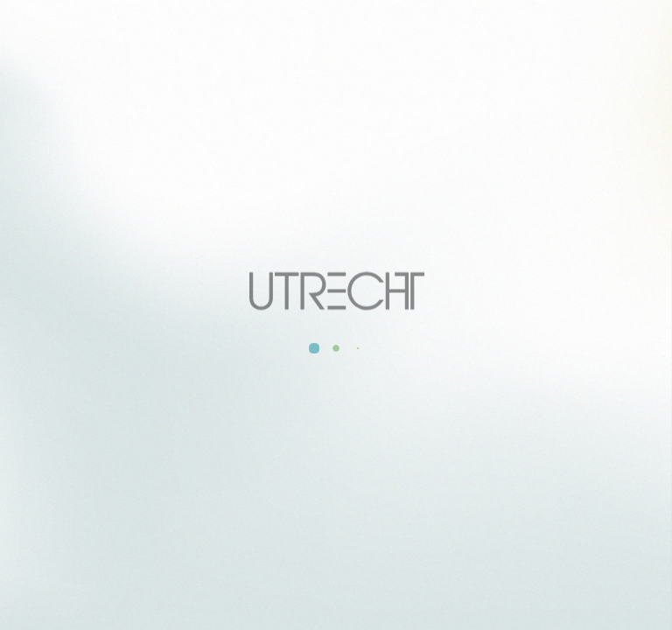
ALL (225, 377)
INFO (286, 377)
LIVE (445, 377)
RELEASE (365, 377)
